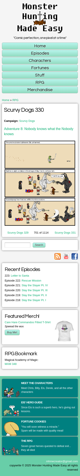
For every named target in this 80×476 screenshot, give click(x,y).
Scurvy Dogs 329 (18, 232)
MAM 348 (11, 364)
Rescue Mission (23, 280)
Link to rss (57, 256)
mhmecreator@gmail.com (62, 461)
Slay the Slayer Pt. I (25, 300)
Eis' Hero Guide (31, 402)
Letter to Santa (17, 275)
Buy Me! (12, 332)
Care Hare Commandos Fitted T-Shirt (28, 322)
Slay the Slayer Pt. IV (26, 285)
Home (5, 100)
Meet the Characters (37, 383)
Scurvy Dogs (27, 120)
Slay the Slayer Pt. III (26, 290)
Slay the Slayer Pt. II (26, 295)
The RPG (26, 440)
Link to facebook (74, 256)
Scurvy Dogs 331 (65, 232)
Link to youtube (66, 256)
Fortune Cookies (33, 421)
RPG (15, 100)
